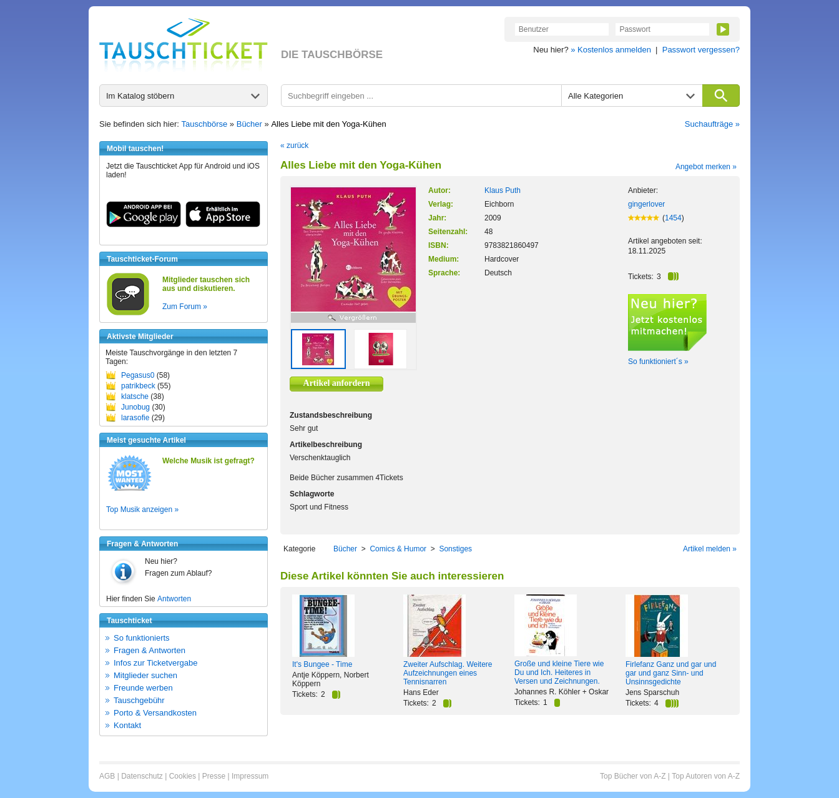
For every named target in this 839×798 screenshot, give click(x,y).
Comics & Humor (398, 548)
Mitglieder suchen (145, 675)
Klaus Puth (502, 190)
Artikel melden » (710, 548)
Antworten (174, 598)
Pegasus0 (137, 375)
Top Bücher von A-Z (632, 776)
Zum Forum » (184, 306)
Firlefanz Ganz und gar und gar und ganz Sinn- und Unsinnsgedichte (671, 673)
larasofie (135, 417)
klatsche (135, 396)
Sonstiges (455, 548)
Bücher (249, 124)
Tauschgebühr (139, 700)
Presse (213, 776)
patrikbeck (138, 386)
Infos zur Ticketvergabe (155, 662)
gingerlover (646, 204)
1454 (673, 218)
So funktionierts (142, 638)
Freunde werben (143, 687)
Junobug (135, 407)
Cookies (182, 776)
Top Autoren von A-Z (706, 776)
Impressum (250, 776)
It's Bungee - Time (322, 664)
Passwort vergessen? (701, 49)
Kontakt (127, 725)
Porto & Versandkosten (155, 712)
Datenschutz (142, 776)
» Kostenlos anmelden (611, 49)
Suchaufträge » (712, 124)
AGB (107, 776)
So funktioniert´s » (658, 361)
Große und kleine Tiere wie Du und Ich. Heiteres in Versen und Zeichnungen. (559, 672)
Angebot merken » (706, 166)
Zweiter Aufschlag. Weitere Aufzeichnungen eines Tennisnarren (448, 673)
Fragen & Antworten (149, 650)
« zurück (294, 145)
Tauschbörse (205, 124)
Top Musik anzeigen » (142, 509)
